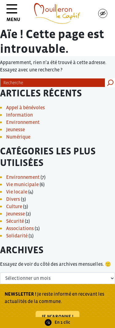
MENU (13, 15)
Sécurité (15, 221)
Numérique (18, 136)
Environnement (23, 122)
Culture (14, 206)
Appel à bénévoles (25, 107)
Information (19, 114)
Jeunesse (15, 129)
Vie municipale (22, 184)
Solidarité (17, 235)
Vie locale (16, 191)
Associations (20, 228)
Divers (13, 199)
